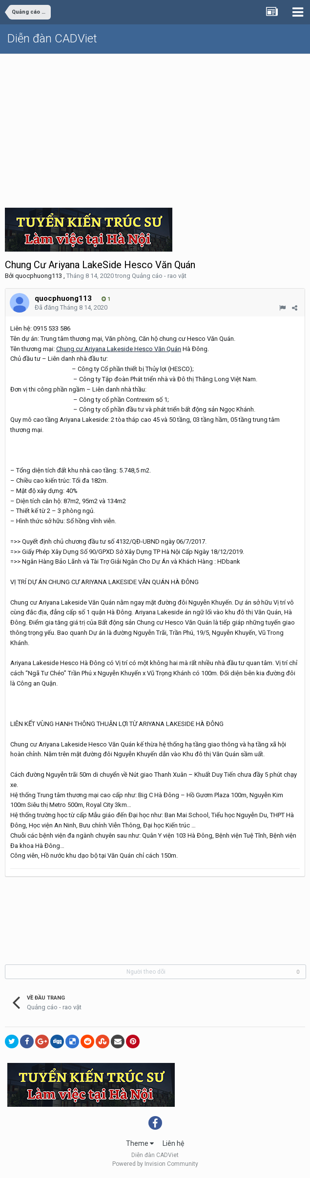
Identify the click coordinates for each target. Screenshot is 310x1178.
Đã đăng (71, 307)
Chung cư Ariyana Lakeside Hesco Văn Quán (118, 349)
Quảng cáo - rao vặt (159, 275)
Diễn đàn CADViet (52, 38)
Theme (140, 1143)
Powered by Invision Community (155, 1163)
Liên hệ (173, 1143)
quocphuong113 (38, 275)
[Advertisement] (155, 127)
